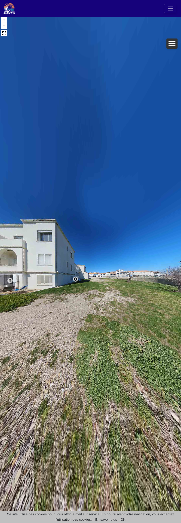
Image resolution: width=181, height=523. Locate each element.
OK (123, 519)
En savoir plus (106, 519)
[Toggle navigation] (170, 8)
